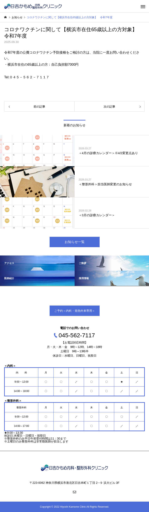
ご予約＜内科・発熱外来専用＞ (74, 310)
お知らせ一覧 (75, 242)
